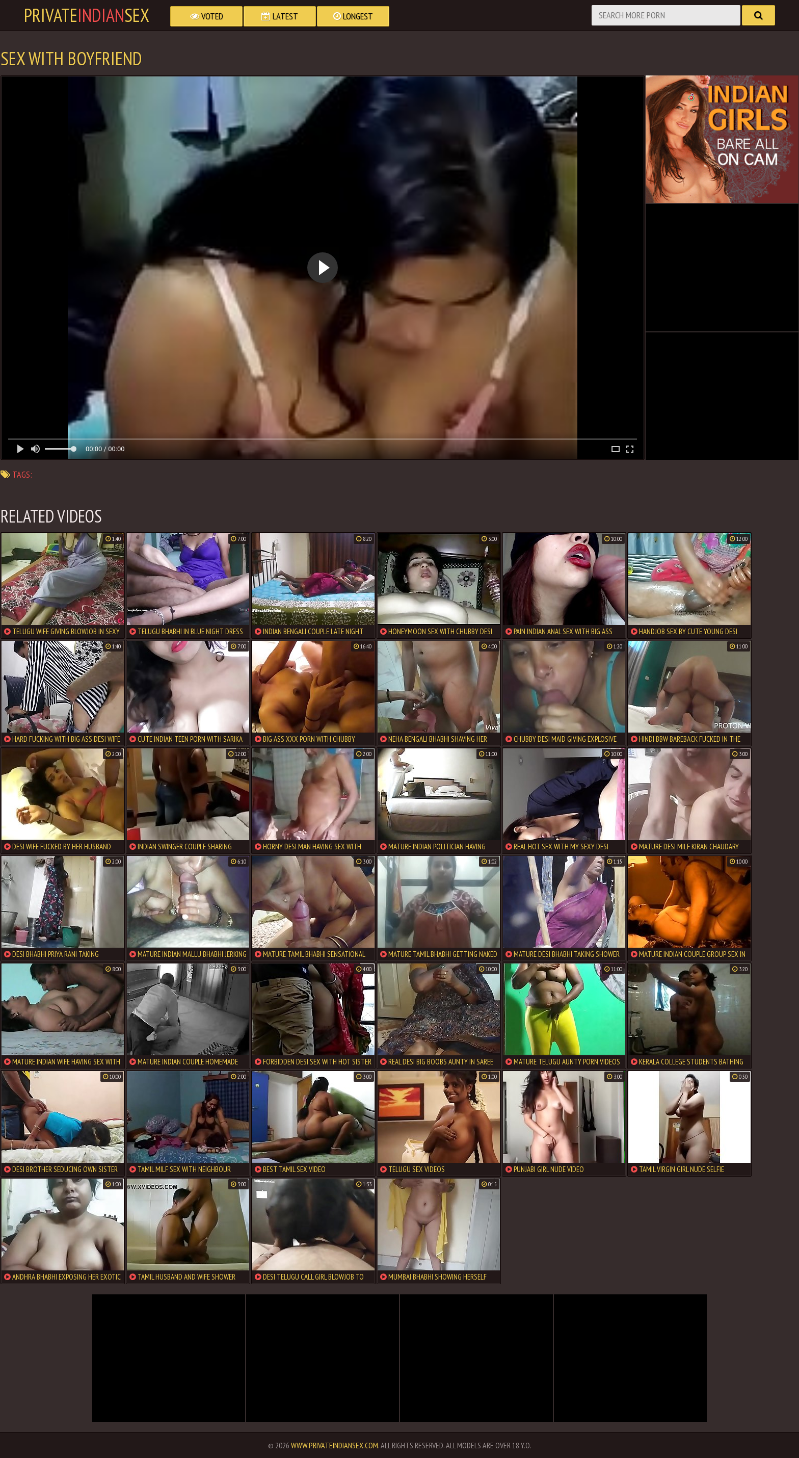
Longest (353, 16)
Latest (279, 16)
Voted (206, 16)
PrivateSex (86, 15)
